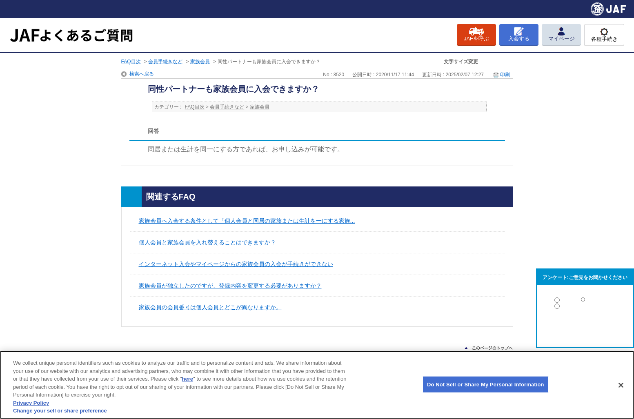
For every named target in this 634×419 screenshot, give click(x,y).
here (187, 379)
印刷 (505, 75)
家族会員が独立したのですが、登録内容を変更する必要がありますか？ (230, 285)
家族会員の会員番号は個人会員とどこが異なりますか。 (210, 307)
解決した (585, 301)
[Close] (621, 385)
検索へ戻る (141, 74)
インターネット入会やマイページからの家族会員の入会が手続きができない (236, 264)
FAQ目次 (131, 61)
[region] (317, 385)
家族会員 (200, 61)
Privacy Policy (31, 403)
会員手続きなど (165, 61)
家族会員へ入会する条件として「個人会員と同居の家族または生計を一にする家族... (247, 220)
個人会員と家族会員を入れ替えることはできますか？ (207, 242)
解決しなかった (585, 328)
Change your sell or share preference (60, 411)
